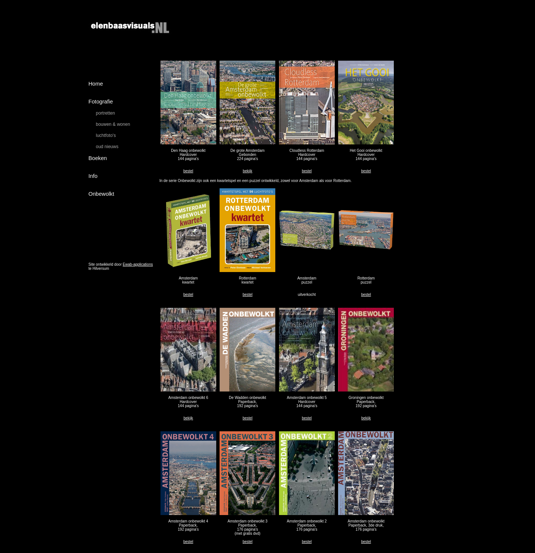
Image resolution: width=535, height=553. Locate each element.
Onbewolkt (101, 194)
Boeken (97, 158)
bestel (188, 171)
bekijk (247, 171)
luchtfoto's (106, 135)
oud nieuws (107, 146)
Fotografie (100, 102)
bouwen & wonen (113, 124)
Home (95, 84)
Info (92, 176)
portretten (105, 113)
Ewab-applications (138, 264)
